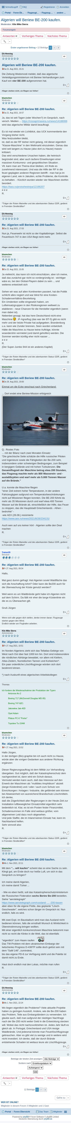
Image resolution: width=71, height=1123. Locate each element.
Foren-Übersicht (22, 1111)
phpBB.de (48, 1119)
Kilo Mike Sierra (20, 24)
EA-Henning (7, 54)
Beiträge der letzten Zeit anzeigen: (35, 1059)
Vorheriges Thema (32, 36)
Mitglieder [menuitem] (57, 1111)
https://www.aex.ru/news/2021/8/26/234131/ (26, 518)
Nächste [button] (58, 48)
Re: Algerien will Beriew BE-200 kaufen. (28, 109)
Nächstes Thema (57, 36)
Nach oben (68, 93)
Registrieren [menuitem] (49, 7)
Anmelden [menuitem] (64, 7)
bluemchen (7, 98)
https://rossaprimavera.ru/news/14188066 (44, 121)
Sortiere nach (35, 1063)
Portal (8, 13)
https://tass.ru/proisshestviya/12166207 (23, 186)
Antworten (9, 36)
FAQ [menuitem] (25, 7)
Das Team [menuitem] (43, 1111)
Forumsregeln (9, 30)
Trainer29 (6, 552)
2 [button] (54, 48)
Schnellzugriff (11, 7)
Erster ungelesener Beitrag (23, 47)
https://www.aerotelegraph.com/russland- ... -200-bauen (32, 902)
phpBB (26, 1117)
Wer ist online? (10, 1102)
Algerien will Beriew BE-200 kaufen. (31, 20)
